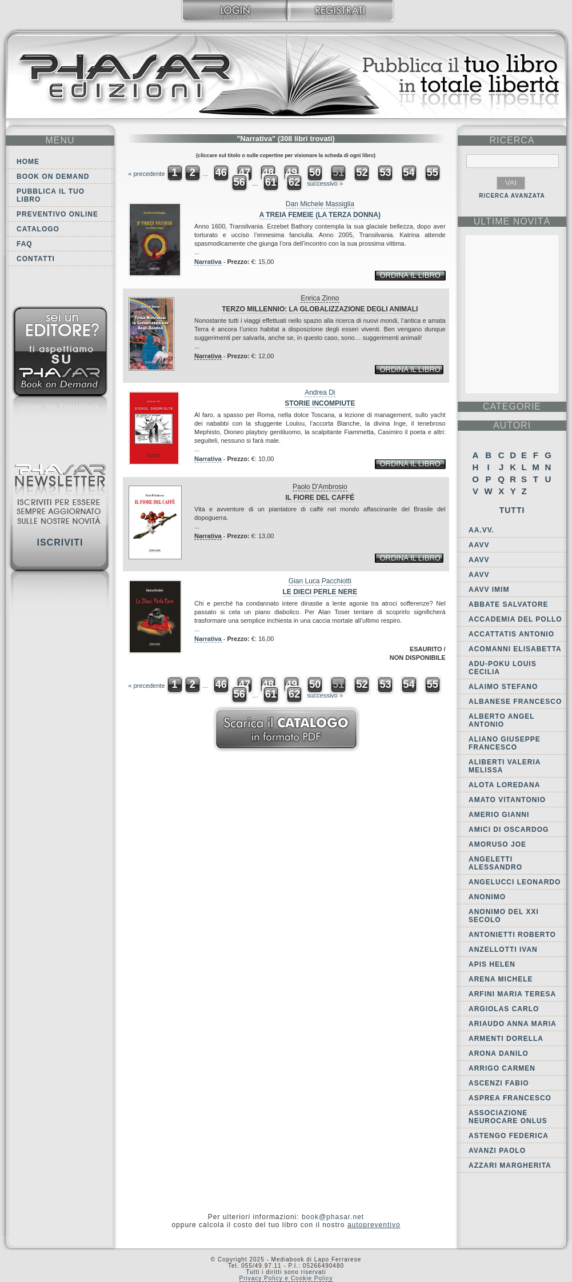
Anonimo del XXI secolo (504, 916)
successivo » (325, 183)
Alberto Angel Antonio (501, 720)
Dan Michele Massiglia (320, 204)
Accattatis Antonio (511, 634)
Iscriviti (60, 542)
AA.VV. (481, 530)
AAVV (479, 545)
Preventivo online (57, 214)
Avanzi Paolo (497, 1151)
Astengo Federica (509, 1136)
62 (294, 182)
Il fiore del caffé (319, 498)
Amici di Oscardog (509, 830)
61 (271, 182)
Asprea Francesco (510, 1098)
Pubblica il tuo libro (51, 195)
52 (361, 172)
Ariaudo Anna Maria (513, 1024)
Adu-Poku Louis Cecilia (503, 668)
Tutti (512, 510)
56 (239, 182)
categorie (512, 406)
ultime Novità (512, 221)
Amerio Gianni (499, 815)
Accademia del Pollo (515, 619)
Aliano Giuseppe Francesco (505, 743)
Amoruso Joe (497, 844)
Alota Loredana (504, 785)
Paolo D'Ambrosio (320, 487)
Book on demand (53, 177)
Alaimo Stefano (503, 687)
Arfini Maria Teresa (512, 994)
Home (28, 162)
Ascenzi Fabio (499, 1083)
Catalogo (38, 229)
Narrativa (208, 261)
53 (385, 172)
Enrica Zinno (320, 298)
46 (221, 172)
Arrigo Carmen (502, 1068)
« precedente (146, 173)
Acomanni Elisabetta (515, 649)
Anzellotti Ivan (503, 950)
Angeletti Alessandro (495, 863)
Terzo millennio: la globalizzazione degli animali (320, 309)
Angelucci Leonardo (515, 882)
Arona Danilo (499, 1053)
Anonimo (487, 897)
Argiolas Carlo (504, 1009)
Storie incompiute (320, 403)
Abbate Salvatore (509, 604)
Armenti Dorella (506, 1039)
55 (432, 172)
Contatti (36, 259)
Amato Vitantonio (507, 800)
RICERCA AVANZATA (512, 196)
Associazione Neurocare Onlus (508, 1117)
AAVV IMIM (489, 590)
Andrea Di (320, 392)
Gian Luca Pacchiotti (320, 581)
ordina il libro (409, 275)
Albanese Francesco (515, 702)
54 (409, 172)
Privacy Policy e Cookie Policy (286, 1278)
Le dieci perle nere (319, 592)
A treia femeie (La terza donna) (320, 215)
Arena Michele (501, 979)
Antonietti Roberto (512, 935)
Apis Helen (492, 964)
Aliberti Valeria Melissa (505, 766)
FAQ (25, 244)
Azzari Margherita (510, 1165)
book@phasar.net (333, 1217)
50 (315, 172)
